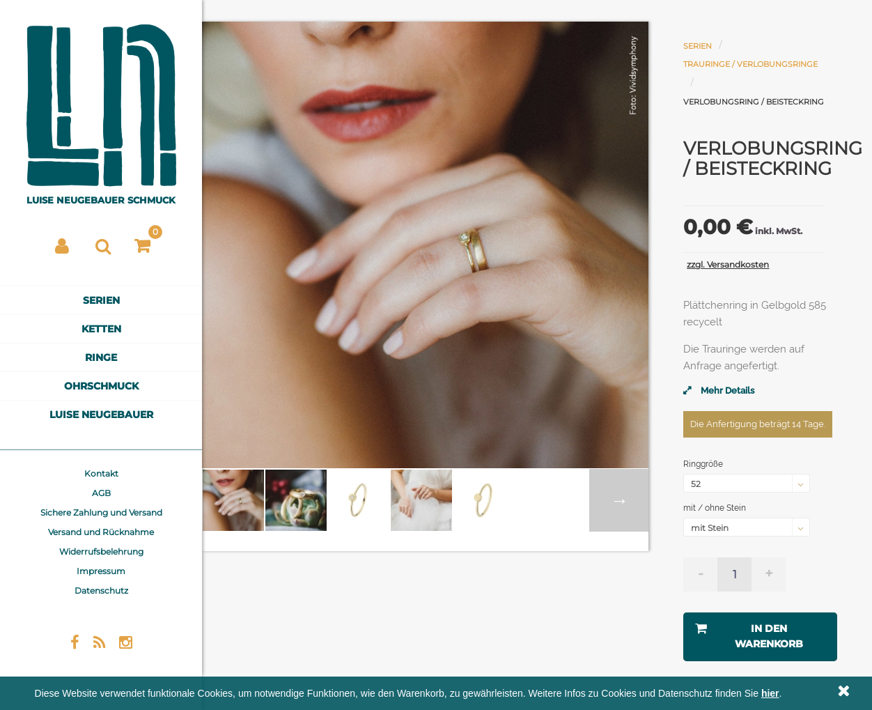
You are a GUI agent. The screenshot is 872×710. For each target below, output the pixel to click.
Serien (101, 300)
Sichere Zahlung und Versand (101, 512)
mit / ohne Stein (715, 508)
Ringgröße (704, 464)
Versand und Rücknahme (101, 532)
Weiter (618, 500)
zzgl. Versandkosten (728, 264)
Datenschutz (101, 590)
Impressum (101, 571)
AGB (101, 493)
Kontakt (101, 473)
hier (770, 693)
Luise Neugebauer (101, 414)
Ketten (101, 329)
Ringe (101, 357)
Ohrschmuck (101, 386)
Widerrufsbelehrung (101, 551)
